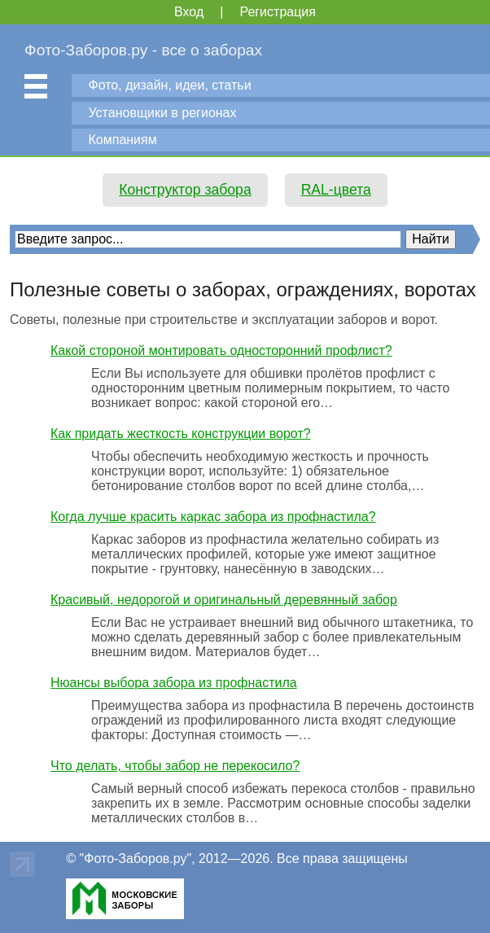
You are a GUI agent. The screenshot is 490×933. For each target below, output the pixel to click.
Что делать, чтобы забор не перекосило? (175, 766)
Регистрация (277, 12)
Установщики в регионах (163, 113)
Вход (188, 12)
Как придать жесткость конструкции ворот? (180, 433)
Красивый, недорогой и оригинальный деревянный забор (223, 600)
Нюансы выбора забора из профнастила (173, 683)
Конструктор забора (185, 190)
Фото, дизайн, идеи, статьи (170, 85)
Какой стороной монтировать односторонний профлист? (221, 350)
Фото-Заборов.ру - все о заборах (143, 50)
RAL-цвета (336, 190)
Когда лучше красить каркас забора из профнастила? (213, 516)
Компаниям (123, 140)
